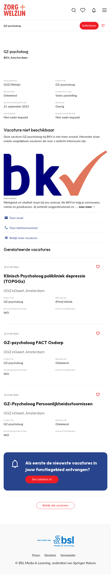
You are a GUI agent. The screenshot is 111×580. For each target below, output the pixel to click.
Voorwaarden (68, 555)
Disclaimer (50, 555)
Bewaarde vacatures (83, 10)
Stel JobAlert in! (42, 479)
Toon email (13, 217)
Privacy (36, 555)
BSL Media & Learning (34, 563)
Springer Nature (84, 563)
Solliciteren (89, 25)
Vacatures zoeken (74, 10)
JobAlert (94, 10)
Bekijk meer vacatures (20, 237)
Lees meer (85, 206)
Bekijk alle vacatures (55, 505)
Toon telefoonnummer (21, 227)
